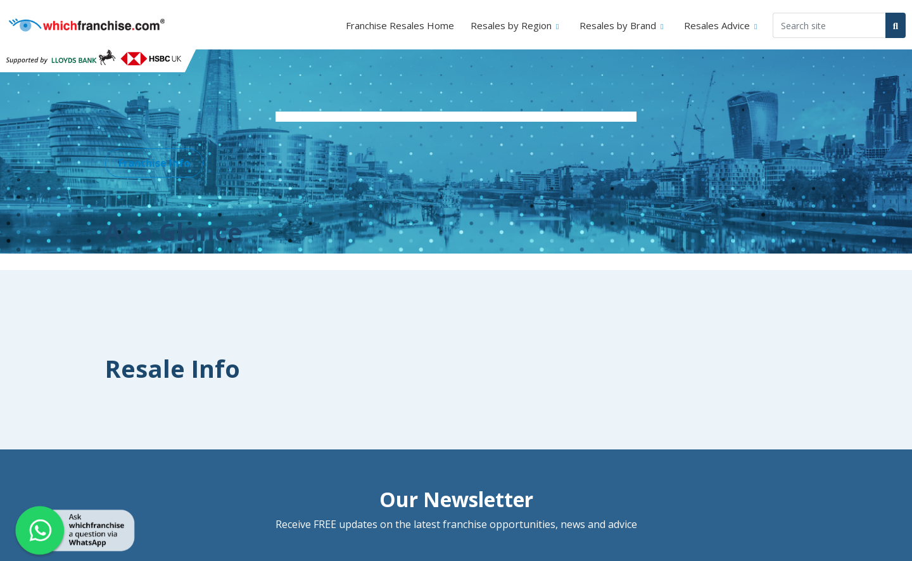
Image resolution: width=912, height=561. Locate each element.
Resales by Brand (618, 25)
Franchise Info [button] (154, 163)
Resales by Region (511, 25)
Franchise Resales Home (400, 25)
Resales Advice (717, 25)
